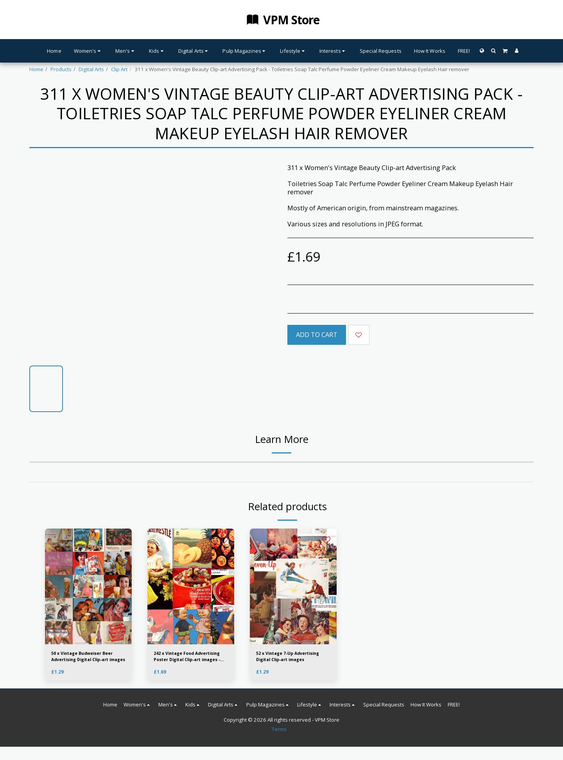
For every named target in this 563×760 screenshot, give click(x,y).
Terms (279, 732)
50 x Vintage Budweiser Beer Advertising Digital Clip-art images (83, 658)
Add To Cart (316, 334)
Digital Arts (91, 69)
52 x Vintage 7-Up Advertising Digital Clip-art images (292, 658)
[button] (493, 50)
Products (61, 69)
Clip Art (119, 69)
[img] (190, 586)
